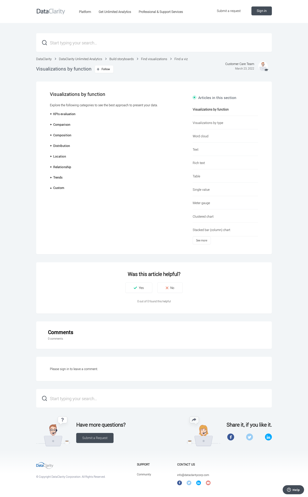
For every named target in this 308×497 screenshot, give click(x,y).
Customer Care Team (239, 64)
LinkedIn (268, 437)
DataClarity (44, 59)
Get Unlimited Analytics (115, 12)
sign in (64, 369)
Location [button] (58, 156)
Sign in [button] (262, 11)
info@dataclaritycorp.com (193, 475)
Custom (58, 188)
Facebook (230, 437)
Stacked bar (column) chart (211, 230)
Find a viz (181, 59)
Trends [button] (56, 177)
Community (144, 474)
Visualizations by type (208, 123)
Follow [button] (106, 69)
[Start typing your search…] (154, 42)
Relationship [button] (60, 167)
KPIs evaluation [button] (63, 114)
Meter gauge (201, 203)
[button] (51, 188)
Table (196, 176)
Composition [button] (60, 135)
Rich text (199, 163)
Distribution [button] (60, 146)
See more (201, 240)
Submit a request (229, 11)
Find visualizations (154, 59)
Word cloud (200, 136)
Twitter (249, 437)
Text (195, 149)
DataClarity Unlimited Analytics (80, 59)
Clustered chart (203, 216)
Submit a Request (94, 438)
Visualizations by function (211, 109)
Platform (85, 12)
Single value (201, 189)
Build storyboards (121, 59)
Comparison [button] (60, 124)
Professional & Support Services (161, 12)
